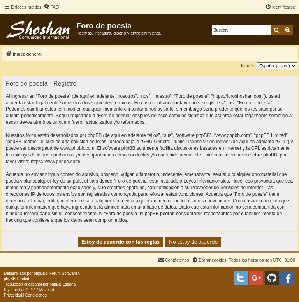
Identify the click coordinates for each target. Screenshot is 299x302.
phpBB (40, 273)
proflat (19, 290)
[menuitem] (51, 7)
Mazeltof (46, 290)
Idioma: (248, 65)
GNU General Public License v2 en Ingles (185, 141)
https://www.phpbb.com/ (55, 161)
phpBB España (62, 284)
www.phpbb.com (77, 148)
